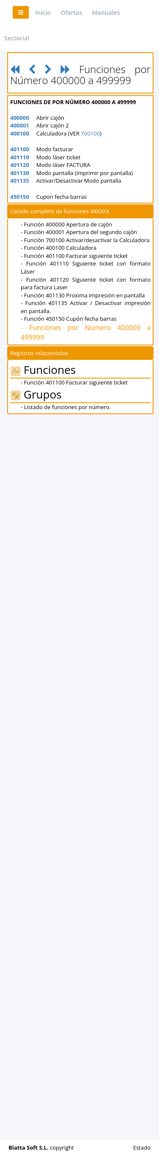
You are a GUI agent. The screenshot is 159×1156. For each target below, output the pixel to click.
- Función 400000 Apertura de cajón (66, 224)
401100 (19, 149)
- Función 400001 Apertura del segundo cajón (79, 232)
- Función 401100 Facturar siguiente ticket (74, 256)
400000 (19, 118)
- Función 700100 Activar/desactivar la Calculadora (85, 240)
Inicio (42, 12)
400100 (19, 133)
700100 (90, 133)
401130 (19, 173)
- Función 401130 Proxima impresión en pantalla (83, 295)
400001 (19, 125)
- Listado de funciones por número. (66, 407)
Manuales (106, 12)
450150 (19, 197)
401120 (19, 165)
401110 (19, 157)
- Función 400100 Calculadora (59, 248)
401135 (19, 180)
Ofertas (71, 12)
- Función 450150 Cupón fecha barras (69, 318)
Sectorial (16, 38)
